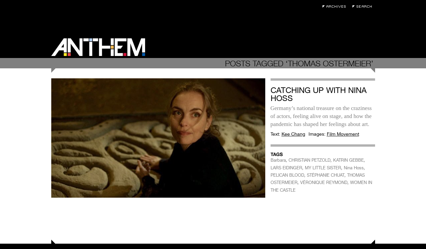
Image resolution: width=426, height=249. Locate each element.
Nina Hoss (354, 167)
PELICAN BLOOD (287, 175)
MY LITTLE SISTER (323, 167)
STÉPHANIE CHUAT (325, 175)
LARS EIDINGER (286, 167)
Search (363, 6)
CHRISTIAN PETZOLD (309, 160)
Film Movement (343, 134)
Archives (335, 6)
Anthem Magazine (98, 47)
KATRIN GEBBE (348, 160)
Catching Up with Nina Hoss (319, 94)
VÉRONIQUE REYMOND (323, 182)
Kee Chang (293, 134)
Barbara (278, 160)
